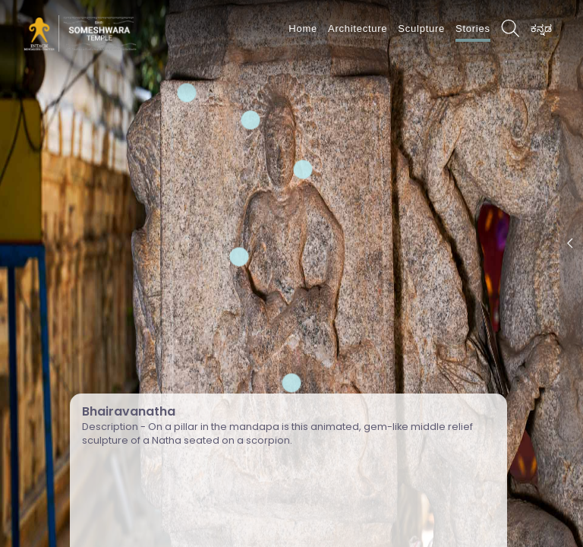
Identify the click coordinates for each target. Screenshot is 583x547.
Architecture (357, 28)
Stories (472, 28)
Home (302, 28)
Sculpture (421, 28)
